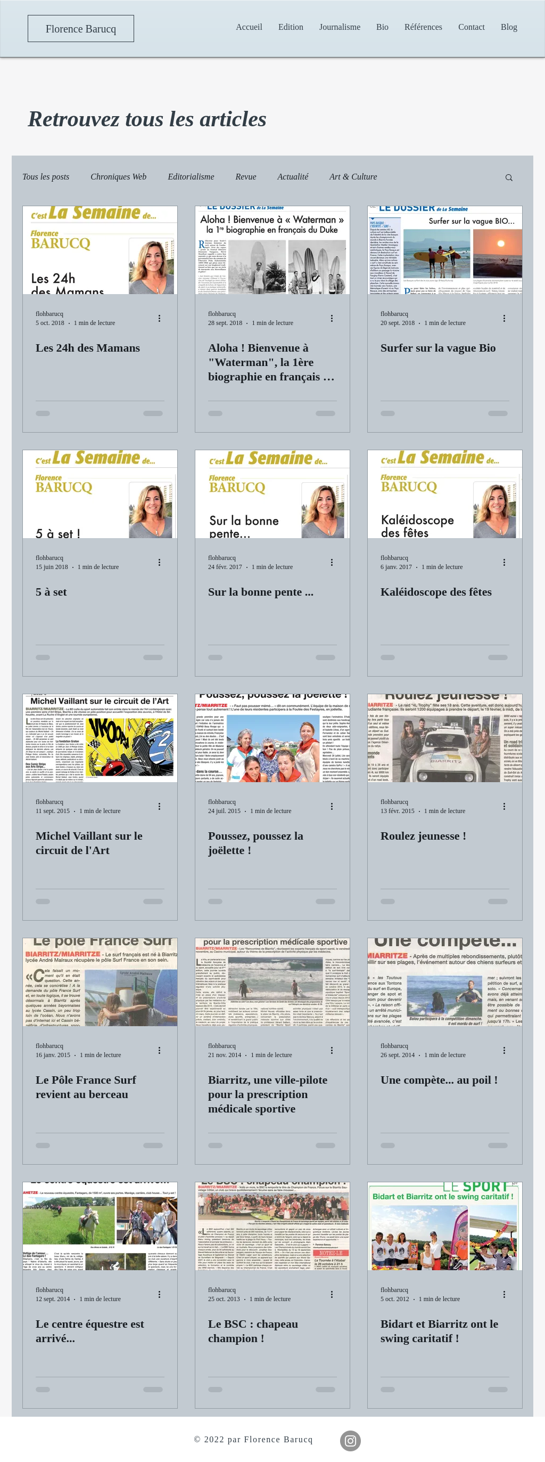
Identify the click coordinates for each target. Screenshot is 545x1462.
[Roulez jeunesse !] (445, 738)
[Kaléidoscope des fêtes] (445, 494)
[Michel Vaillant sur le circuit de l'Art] (100, 738)
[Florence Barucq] (81, 28)
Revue (245, 176)
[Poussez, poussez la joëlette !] (272, 738)
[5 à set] (100, 494)
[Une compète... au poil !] (445, 982)
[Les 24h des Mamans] (100, 250)
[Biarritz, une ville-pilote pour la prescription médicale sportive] (272, 982)
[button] (339, 27)
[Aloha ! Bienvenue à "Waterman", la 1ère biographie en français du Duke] (272, 250)
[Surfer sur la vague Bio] (445, 250)
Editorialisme (191, 176)
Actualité (293, 176)
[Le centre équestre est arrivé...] (100, 1226)
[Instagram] (350, 1441)
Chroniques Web (118, 176)
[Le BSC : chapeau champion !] (272, 1226)
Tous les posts (45, 176)
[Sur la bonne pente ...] (272, 494)
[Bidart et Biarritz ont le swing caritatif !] (445, 1226)
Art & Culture (353, 176)
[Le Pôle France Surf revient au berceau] (100, 982)
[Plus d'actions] (162, 318)
